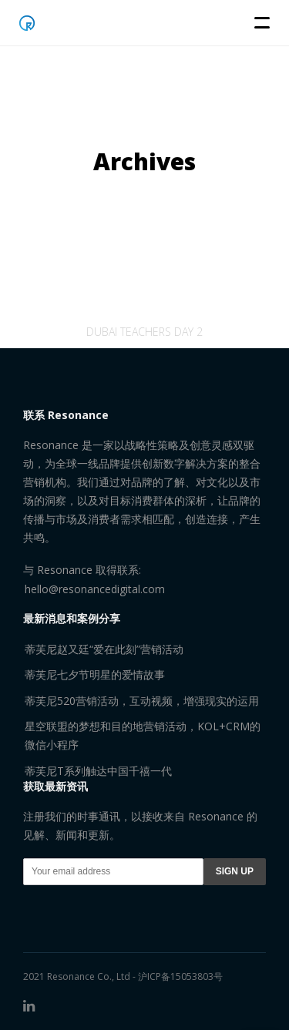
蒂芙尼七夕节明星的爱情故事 (95, 674)
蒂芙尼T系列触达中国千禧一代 (98, 770)
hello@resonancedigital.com (95, 589)
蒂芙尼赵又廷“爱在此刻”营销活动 (104, 649)
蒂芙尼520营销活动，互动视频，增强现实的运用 (142, 700)
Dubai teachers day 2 (144, 342)
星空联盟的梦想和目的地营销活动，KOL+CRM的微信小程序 (142, 735)
